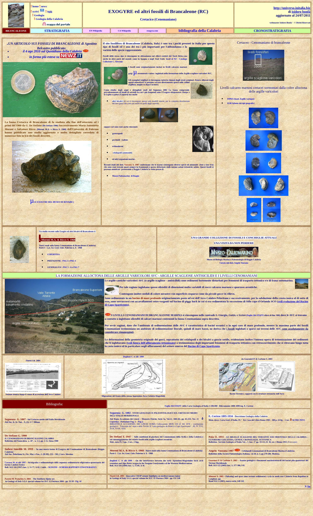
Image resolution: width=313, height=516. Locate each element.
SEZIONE (52, 467)
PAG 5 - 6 (67, 267)
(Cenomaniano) (165, 19)
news (44, 6)
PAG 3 (65, 261)
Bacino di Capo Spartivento (204, 346)
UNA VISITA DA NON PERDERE (234, 243)
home (36, 6)
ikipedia (127, 31)
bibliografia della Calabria (200, 31)
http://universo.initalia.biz (291, 8)
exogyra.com (152, 31)
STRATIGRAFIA (57, 31)
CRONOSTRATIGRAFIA (272, 31)
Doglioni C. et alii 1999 (133, 357)
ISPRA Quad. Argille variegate (240, 99)
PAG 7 (76, 267)
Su (308, 486)
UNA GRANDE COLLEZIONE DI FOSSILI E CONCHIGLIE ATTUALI (234, 237)
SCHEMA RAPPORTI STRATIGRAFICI (77, 467)
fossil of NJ (171, 59)
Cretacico (147, 19)
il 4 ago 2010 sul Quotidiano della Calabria (53, 51)
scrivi (36, 11)
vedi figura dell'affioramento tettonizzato (151, 342)
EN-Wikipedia (95, 31)
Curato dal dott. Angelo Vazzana (233, 263)
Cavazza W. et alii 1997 (15, 462)
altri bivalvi (117, 101)
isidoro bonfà (301, 11)
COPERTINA (53, 254)
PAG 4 (73, 261)
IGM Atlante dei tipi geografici (240, 103)
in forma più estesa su (44, 57)
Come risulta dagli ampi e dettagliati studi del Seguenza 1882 (136, 90)
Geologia (39, 15)
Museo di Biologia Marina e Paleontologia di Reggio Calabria (234, 259)
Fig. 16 (78, 481)
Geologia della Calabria (49, 18)
